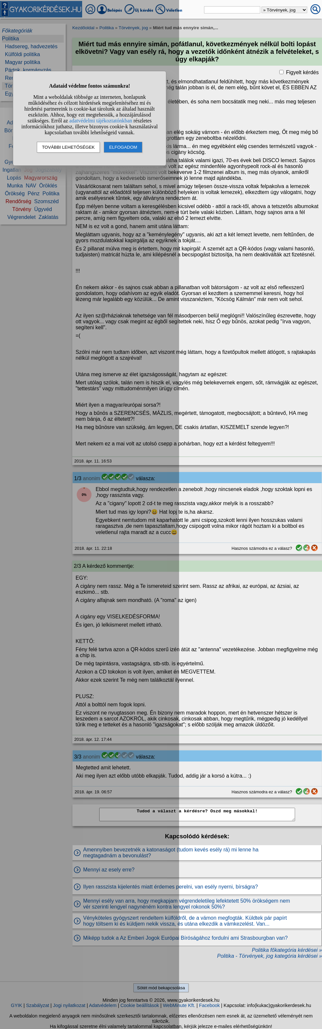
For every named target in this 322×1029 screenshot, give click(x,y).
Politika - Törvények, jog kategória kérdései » (269, 956)
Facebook (209, 1005)
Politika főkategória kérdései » (287, 950)
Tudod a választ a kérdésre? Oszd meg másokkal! (197, 814)
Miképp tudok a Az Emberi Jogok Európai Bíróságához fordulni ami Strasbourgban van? (185, 938)
